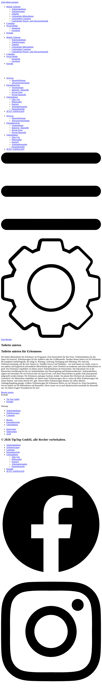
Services (10, 78)
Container (10, 23)
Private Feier (17, 92)
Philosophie (17, 102)
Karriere (15, 104)
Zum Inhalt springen (9, 2)
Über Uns (16, 99)
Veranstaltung (17, 87)
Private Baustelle (19, 95)
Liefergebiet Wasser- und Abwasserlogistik (30, 21)
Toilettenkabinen (19, 9)
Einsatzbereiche (13, 85)
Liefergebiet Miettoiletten (23, 16)
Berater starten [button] (7, 392)
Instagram (16, 28)
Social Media (12, 26)
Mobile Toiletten (13, 7)
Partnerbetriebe (18, 109)
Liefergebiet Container (21, 18)
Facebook (16, 30)
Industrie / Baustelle (20, 90)
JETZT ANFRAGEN (15, 111)
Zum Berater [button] (6, 339)
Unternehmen (12, 97)
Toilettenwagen (18, 11)
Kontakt (9, 33)
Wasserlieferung (19, 80)
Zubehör (15, 14)
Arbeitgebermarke (19, 106)
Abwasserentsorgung (20, 83)
